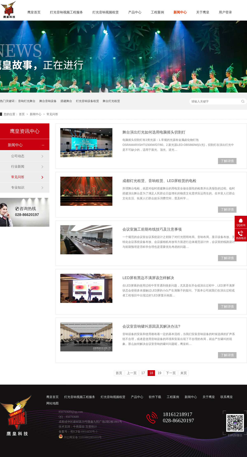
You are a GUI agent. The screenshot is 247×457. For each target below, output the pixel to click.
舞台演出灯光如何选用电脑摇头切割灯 (153, 132)
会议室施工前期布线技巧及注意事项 (152, 229)
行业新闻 (17, 166)
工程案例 (157, 12)
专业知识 (17, 187)
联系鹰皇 (226, 397)
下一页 (171, 373)
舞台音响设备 (48, 101)
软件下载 (155, 397)
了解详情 (227, 161)
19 (159, 373)
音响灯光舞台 (26, 101)
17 (143, 373)
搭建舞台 (66, 101)
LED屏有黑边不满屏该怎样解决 (148, 278)
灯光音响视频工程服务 (66, 12)
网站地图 (52, 403)
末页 (183, 373)
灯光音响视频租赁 (105, 12)
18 (151, 373)
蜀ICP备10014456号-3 (83, 431)
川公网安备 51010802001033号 (80, 437)
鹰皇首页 (34, 12)
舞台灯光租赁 (111, 101)
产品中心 (134, 12)
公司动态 (17, 156)
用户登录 (225, 12)
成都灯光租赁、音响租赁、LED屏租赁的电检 (159, 181)
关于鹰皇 (202, 12)
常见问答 (52, 114)
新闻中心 (180, 12)
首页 (22, 114)
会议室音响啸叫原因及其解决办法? (151, 326)
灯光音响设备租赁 (87, 101)
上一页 (132, 373)
